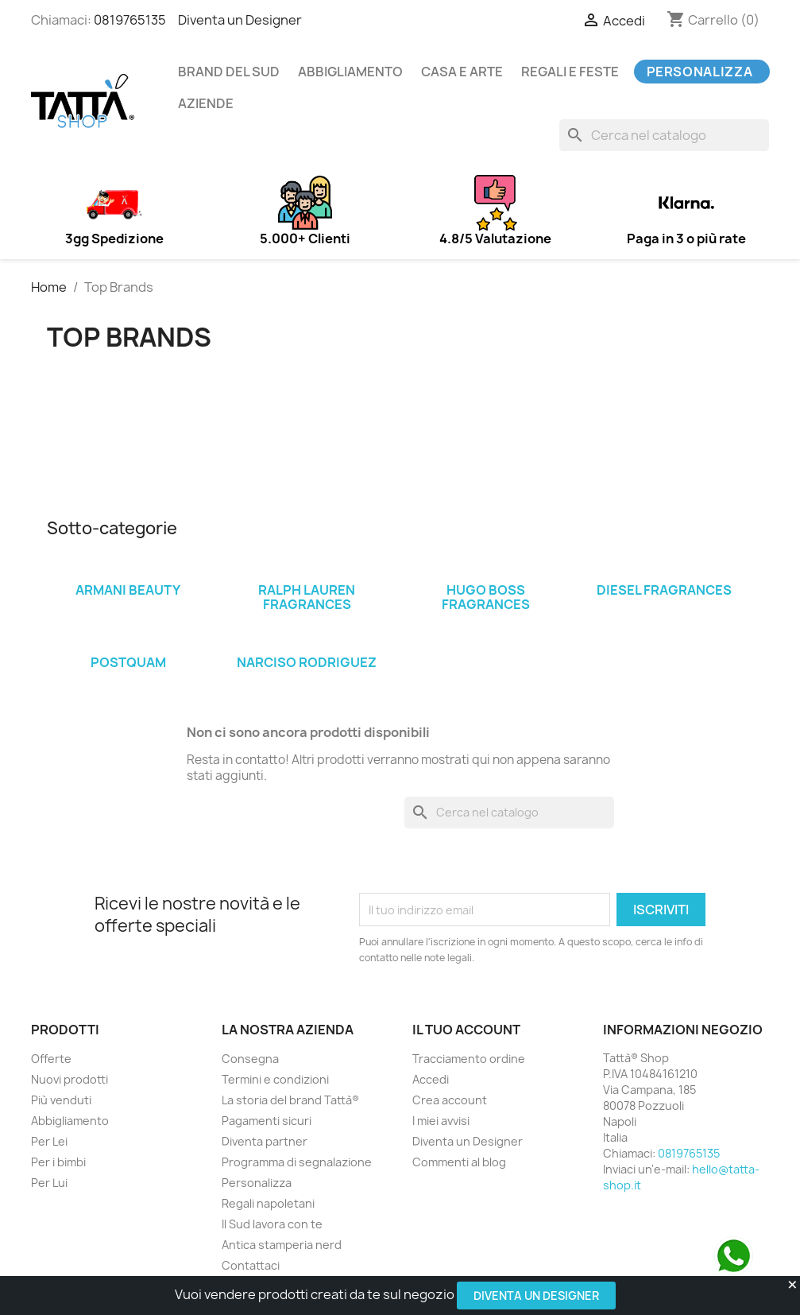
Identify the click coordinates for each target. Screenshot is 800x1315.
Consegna (250, 1058)
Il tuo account (466, 1029)
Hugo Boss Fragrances (486, 597)
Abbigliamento (350, 71)
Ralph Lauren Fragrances (306, 597)
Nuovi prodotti (69, 1079)
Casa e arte (462, 71)
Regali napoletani (268, 1203)
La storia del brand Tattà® (290, 1099)
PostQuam (128, 662)
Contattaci (251, 1265)
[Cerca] (664, 135)
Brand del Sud (229, 71)
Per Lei (49, 1141)
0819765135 (130, 20)
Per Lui (49, 1182)
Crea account (449, 1099)
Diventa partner (264, 1141)
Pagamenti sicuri (266, 1120)
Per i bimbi (58, 1162)
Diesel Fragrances (664, 590)
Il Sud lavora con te (272, 1224)
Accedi (430, 1079)
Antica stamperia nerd (282, 1244)
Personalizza (700, 71)
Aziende (206, 103)
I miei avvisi (441, 1120)
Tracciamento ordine (468, 1058)
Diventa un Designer (536, 1295)
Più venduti (61, 1099)
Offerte (51, 1058)
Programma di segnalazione (297, 1162)
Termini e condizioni (275, 1079)
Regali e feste (570, 71)
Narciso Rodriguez (307, 662)
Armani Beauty (127, 590)
